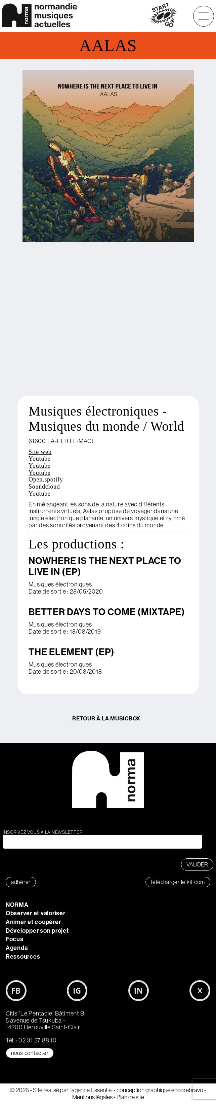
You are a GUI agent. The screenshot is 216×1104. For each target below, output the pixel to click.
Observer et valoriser (36, 913)
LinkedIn (138, 990)
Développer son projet (37, 930)
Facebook (16, 990)
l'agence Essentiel (91, 1090)
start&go (163, 16)
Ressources (23, 956)
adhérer (21, 882)
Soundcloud (44, 486)
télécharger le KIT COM (178, 882)
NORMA (17, 905)
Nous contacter (30, 1053)
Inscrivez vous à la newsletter (43, 832)
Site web (40, 452)
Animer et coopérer (33, 922)
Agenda (17, 948)
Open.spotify (46, 479)
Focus (15, 939)
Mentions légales (92, 1097)
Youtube (39, 458)
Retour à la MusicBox (106, 718)
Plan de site (130, 1097)
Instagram (77, 990)
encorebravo (187, 1090)
